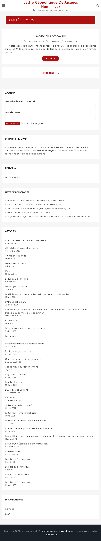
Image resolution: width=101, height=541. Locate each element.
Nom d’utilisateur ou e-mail (20, 101)
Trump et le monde (15, 255)
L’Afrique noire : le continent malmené (25, 240)
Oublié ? (25, 123)
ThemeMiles (50, 534)
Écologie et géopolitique (18, 351)
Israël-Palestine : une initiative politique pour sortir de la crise (37, 294)
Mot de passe (12, 112)
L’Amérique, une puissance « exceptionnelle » (29, 428)
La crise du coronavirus (17, 466)
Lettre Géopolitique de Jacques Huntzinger (50, 4)
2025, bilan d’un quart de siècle (21, 248)
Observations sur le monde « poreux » (25, 328)
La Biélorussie (12, 451)
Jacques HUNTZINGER (35, 41)
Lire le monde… (13, 177)
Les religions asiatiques (17, 286)
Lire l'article (50, 58)
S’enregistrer (37, 123)
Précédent (48, 72)
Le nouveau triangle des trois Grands (24, 343)
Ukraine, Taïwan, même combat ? (23, 359)
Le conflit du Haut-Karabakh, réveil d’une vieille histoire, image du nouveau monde (49, 436)
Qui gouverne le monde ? (18, 405)
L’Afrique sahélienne (16, 302)
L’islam (8, 271)
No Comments (71, 41)
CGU (7, 514)
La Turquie (10, 336)
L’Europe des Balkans (16, 389)
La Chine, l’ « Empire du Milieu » (21, 413)
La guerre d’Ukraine (15, 374)
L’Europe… (10, 397)
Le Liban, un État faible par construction (26, 443)
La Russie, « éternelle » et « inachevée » (25, 420)
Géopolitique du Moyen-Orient (21, 366)
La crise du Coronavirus (51, 36)
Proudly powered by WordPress (55, 531)
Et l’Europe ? (12, 320)
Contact (9, 509)
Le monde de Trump (16, 263)
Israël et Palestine (14, 382)
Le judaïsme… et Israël (17, 278)
